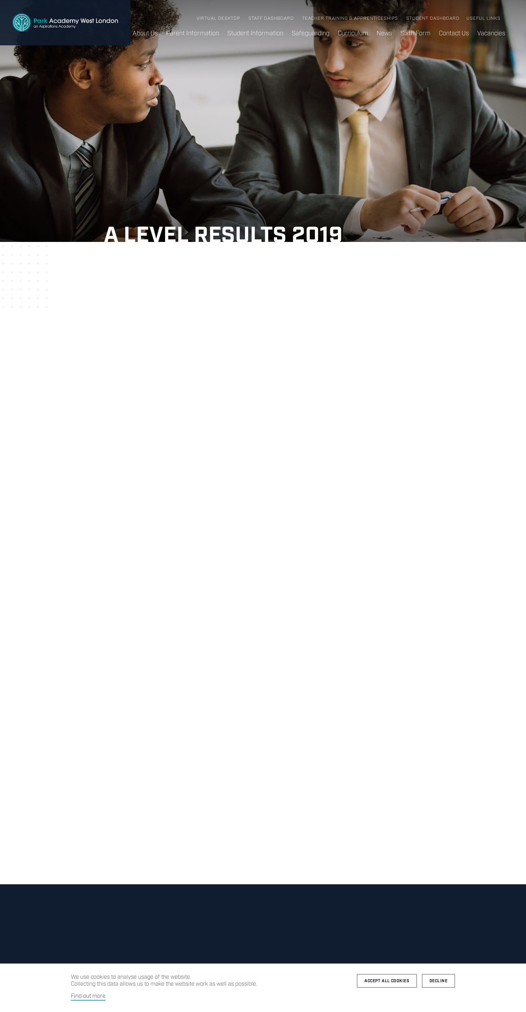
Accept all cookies (386, 981)
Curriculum (353, 33)
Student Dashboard (433, 18)
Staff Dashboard (271, 18)
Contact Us (454, 33)
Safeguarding (310, 33)
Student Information (255, 33)
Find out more (88, 996)
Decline (438, 981)
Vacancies (491, 33)
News (384, 33)
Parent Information (192, 33)
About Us (145, 33)
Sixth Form (415, 33)
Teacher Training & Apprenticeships (350, 18)
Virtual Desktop (218, 18)
